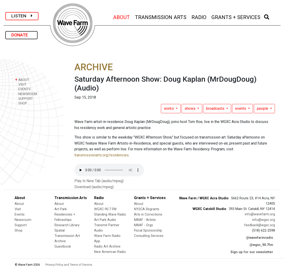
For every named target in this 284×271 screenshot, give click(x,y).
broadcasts (215, 108)
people (263, 108)
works (169, 108)
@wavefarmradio (259, 238)
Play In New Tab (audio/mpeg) (99, 181)
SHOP (21, 103)
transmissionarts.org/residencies (101, 155)
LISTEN (21, 16)
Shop (18, 230)
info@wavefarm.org (260, 214)
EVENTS (23, 89)
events (241, 108)
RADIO (199, 16)
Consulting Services (148, 236)
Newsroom (23, 220)
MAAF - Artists (145, 220)
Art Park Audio (105, 220)
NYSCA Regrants (146, 209)
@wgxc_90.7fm (261, 245)
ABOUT (122, 16)
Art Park (60, 209)
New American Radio (110, 252)
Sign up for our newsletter (251, 252)
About (19, 204)
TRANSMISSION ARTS (161, 16)
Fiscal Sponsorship (148, 230)
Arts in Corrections (148, 214)
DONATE (21, 35)
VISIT (20, 84)
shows (190, 108)
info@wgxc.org (263, 220)
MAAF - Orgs (143, 225)
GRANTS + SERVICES (236, 16)
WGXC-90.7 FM (105, 209)
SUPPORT (24, 98)
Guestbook (62, 246)
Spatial (59, 230)
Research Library (67, 225)
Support (21, 225)
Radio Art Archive (107, 246)
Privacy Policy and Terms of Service (68, 264)
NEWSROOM (26, 94)
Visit (18, 209)
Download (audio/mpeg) (94, 187)
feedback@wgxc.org (259, 225)
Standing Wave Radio (110, 214)
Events (20, 214)
